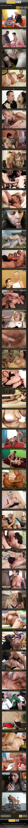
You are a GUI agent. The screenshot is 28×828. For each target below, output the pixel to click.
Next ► (25, 816)
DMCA (5, 825)
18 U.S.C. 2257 (22, 823)
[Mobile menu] (1, 2)
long (25, 7)
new (21, 7)
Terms (7, 823)
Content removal (14, 823)
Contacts (4, 823)
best (17, 7)
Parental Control (12, 825)
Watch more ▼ (5, 816)
